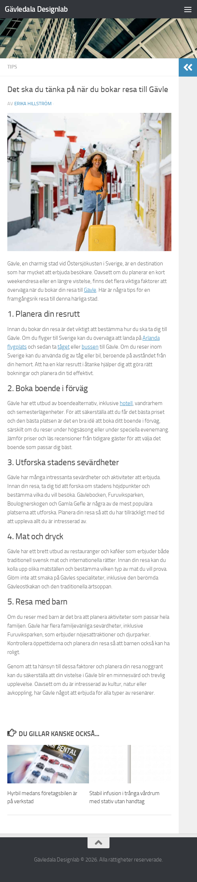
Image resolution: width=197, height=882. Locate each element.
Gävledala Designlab (36, 9)
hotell (126, 403)
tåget (63, 346)
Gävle (90, 290)
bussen (90, 346)
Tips (12, 67)
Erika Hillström (33, 103)
